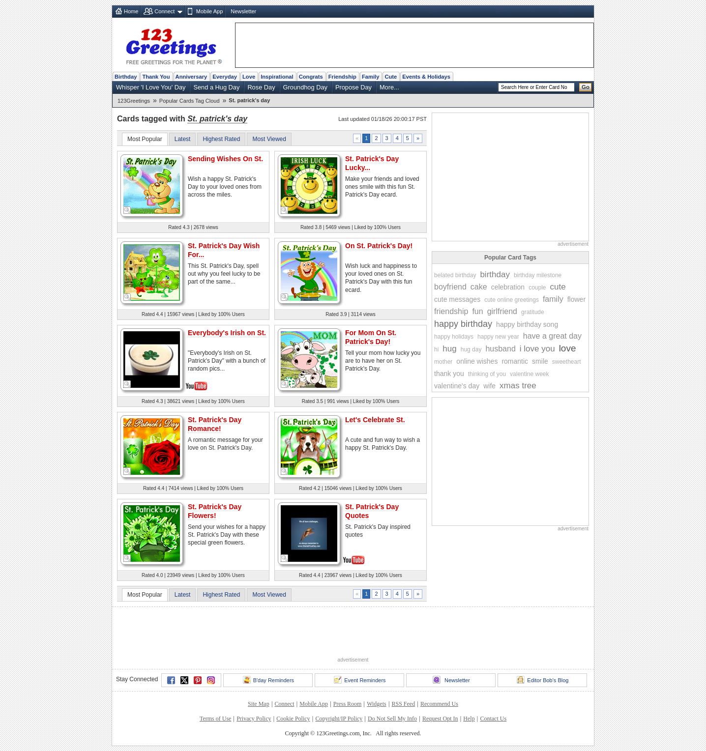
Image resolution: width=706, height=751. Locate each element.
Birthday (126, 77)
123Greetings (134, 101)
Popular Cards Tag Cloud (189, 101)
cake (479, 287)
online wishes (477, 361)
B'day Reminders (268, 680)
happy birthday (463, 324)
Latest (183, 139)
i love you (537, 348)
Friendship (342, 77)
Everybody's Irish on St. (227, 333)
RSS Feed (403, 703)
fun (477, 311)
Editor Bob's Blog (542, 680)
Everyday (224, 77)
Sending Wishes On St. (225, 159)
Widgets (376, 703)
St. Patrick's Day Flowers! (214, 511)
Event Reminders (359, 680)
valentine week (529, 374)
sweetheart (566, 361)
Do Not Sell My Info (392, 718)
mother (443, 361)
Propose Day (353, 87)
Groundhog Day (305, 87)
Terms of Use (215, 718)
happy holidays (453, 336)
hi (436, 349)
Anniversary (191, 77)
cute (558, 286)
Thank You (156, 77)
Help (468, 718)
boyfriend (450, 287)
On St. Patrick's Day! (378, 246)
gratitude (532, 312)
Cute (390, 77)
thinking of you (487, 374)
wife (489, 386)
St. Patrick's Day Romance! (214, 424)
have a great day (552, 336)
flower (576, 299)
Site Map (258, 703)
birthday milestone (537, 275)
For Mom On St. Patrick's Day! (370, 337)
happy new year (498, 336)
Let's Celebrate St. (375, 420)
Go (585, 87)
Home (131, 11)
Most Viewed (269, 139)
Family (370, 77)
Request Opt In (440, 718)
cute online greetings (511, 299)
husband (500, 349)
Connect (164, 11)
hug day (471, 349)
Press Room (347, 703)
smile (540, 361)
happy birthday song (527, 324)
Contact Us (493, 718)
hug (449, 348)
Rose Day (261, 87)
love (567, 348)
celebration (508, 287)
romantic (514, 361)
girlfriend (502, 311)
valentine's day (456, 386)
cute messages (457, 299)
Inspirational (277, 77)
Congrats (311, 77)
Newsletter (243, 11)
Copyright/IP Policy (338, 718)
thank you (449, 373)
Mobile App (209, 11)
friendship (451, 311)
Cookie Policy (293, 718)
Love (248, 77)
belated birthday (455, 275)
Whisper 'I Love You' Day (150, 87)
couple (537, 287)
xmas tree (518, 385)
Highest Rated (221, 139)
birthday (494, 274)
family (553, 299)
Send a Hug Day (216, 87)
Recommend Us (439, 703)
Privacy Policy (253, 718)
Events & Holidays (426, 77)
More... (389, 87)
